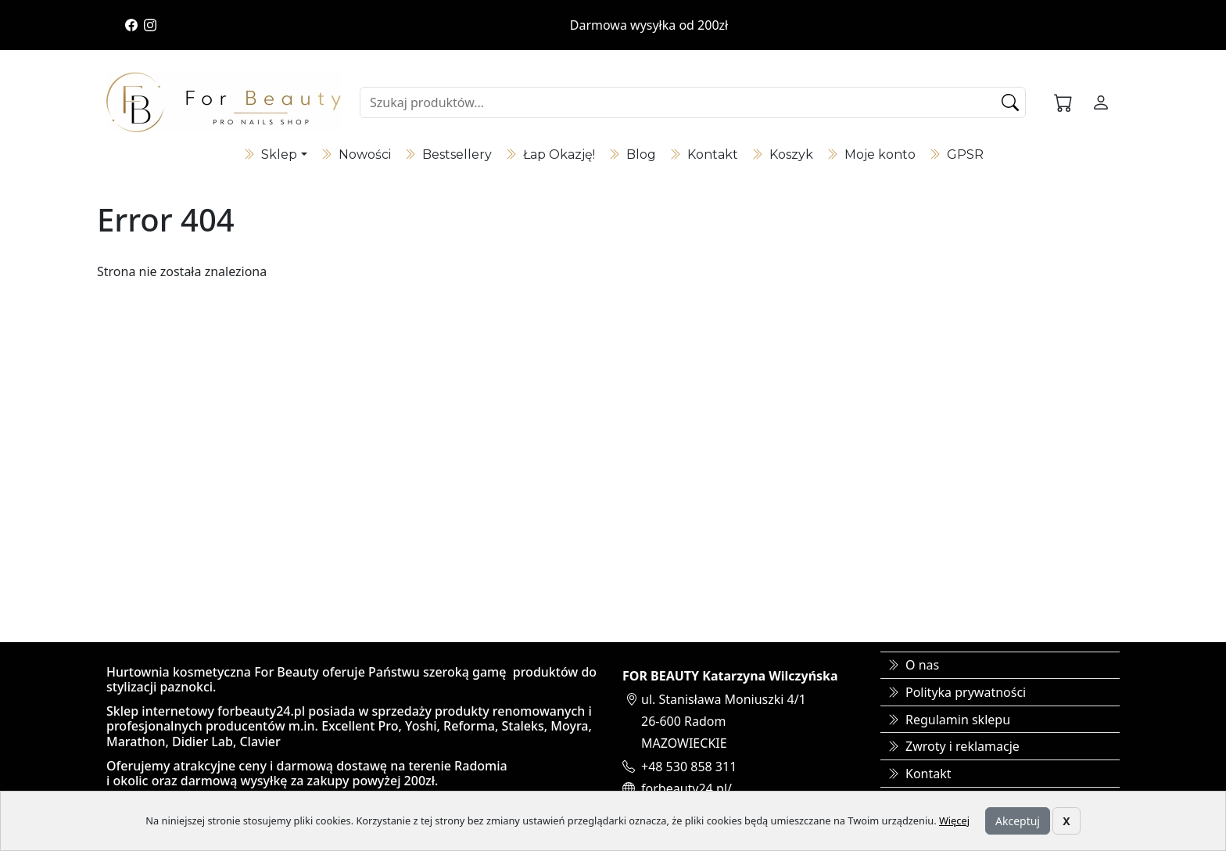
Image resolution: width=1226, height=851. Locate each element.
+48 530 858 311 (689, 766)
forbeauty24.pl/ (686, 788)
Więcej (954, 820)
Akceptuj (1017, 820)
